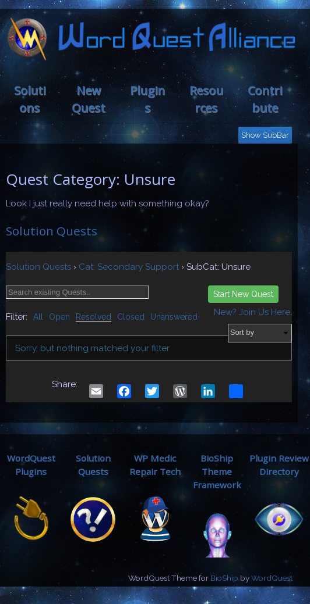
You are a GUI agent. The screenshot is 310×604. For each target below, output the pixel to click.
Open (59, 316)
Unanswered (174, 316)
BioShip (224, 577)
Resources (206, 99)
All (38, 316)
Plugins (147, 99)
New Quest (88, 99)
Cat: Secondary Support (129, 267)
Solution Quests (51, 231)
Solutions (29, 99)
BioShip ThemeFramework (217, 471)
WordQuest (272, 577)
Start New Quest (243, 294)
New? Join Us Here (252, 312)
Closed (131, 316)
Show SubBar (265, 135)
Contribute (265, 99)
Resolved (93, 316)
